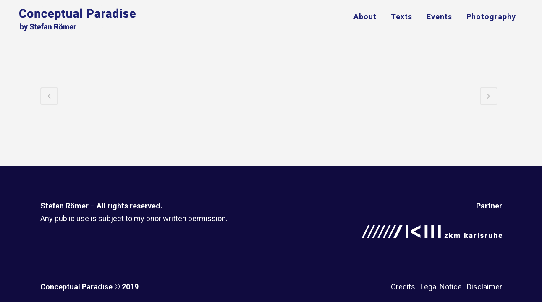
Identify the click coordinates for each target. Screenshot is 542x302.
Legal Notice (441, 286)
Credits (403, 286)
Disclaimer (484, 286)
